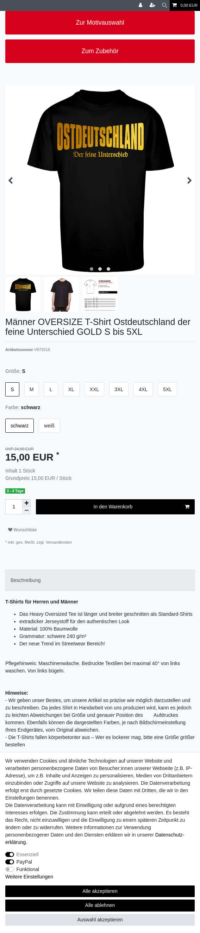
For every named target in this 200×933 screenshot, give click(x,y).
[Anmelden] (141, 5)
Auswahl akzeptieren (100, 919)
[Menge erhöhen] (26, 503)
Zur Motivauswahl (100, 22)
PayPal (24, 862)
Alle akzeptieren (100, 891)
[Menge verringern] (26, 510)
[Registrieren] (153, 5)
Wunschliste (22, 529)
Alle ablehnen (100, 905)
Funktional (28, 869)
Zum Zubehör (99, 51)
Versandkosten (58, 542)
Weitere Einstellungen (29, 876)
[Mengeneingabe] (13, 506)
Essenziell (28, 854)
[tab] (100, 580)
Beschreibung (26, 580)
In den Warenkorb (141, 507)
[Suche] (164, 5)
